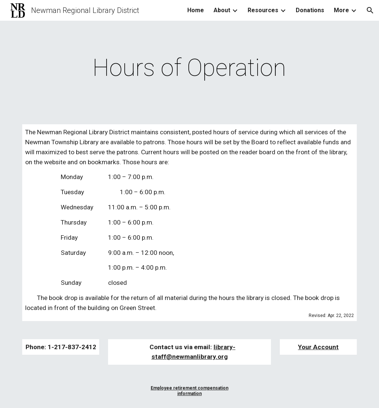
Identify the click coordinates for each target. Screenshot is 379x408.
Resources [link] (263, 10)
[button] (370, 10)
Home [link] (195, 10)
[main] (189, 68)
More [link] (341, 10)
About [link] (222, 10)
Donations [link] (310, 10)
